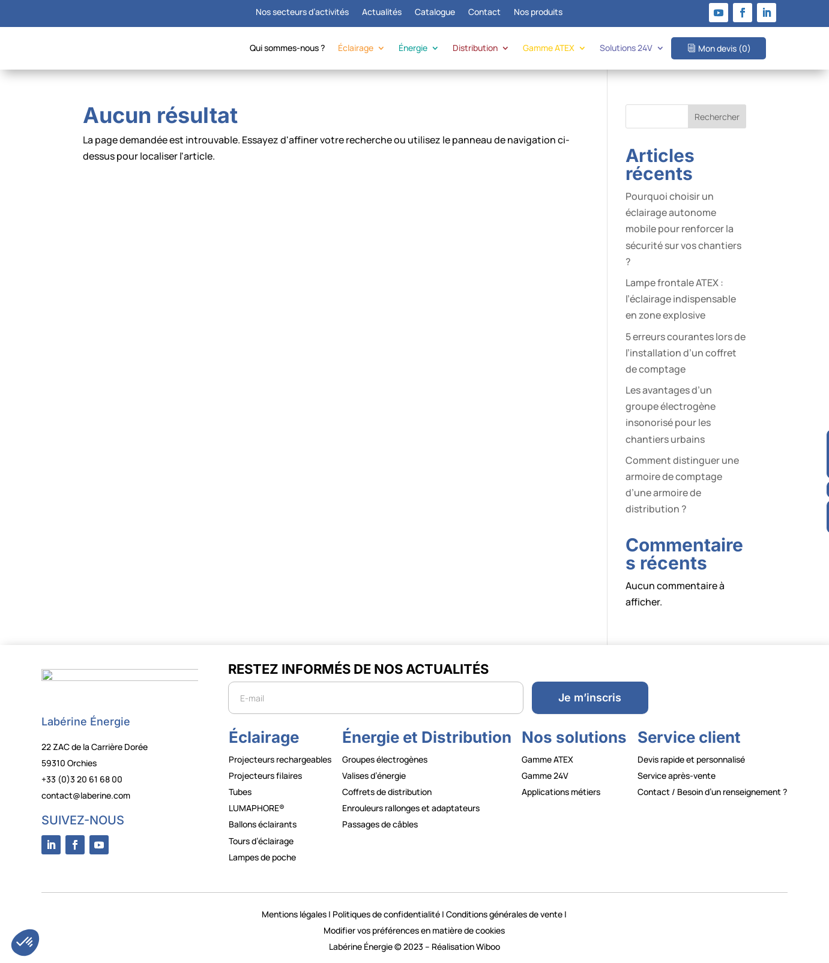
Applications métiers (561, 791)
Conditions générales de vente (504, 914)
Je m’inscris (589, 697)
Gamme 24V (545, 775)
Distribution (475, 48)
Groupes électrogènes (384, 759)
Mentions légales (294, 914)
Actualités (382, 12)
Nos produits (538, 12)
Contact (484, 12)
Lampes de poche (262, 857)
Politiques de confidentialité (386, 914)
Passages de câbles (380, 824)
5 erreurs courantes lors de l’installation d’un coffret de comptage (686, 353)
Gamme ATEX (548, 48)
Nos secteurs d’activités (302, 12)
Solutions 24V (626, 48)
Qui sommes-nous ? (287, 48)
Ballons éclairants (263, 824)
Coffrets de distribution (387, 791)
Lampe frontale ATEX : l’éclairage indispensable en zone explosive (681, 299)
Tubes (240, 791)
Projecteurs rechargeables (280, 759)
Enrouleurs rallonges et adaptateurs (411, 808)
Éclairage (355, 48)
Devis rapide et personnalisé (691, 759)
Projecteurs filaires (265, 775)
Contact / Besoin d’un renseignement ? (712, 791)
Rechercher (717, 116)
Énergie (413, 48)
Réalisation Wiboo (466, 946)
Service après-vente (677, 775)
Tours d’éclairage (261, 841)
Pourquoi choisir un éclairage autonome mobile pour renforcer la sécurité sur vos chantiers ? (683, 229)
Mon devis (724, 48)
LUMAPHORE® (257, 808)
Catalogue (435, 12)
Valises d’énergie (374, 775)
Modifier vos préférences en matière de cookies (414, 930)
